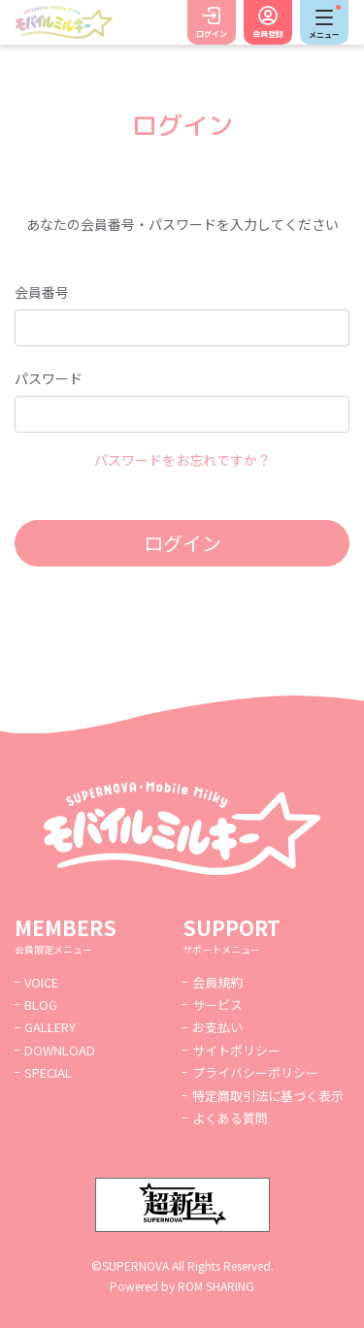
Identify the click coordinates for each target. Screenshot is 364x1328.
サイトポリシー (236, 1050)
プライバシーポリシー (255, 1072)
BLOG (40, 1004)
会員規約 (217, 982)
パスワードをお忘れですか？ (182, 460)
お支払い (217, 1027)
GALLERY (50, 1027)
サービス (217, 1004)
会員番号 (42, 292)
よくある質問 (230, 1118)
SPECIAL (48, 1072)
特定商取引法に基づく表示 (268, 1095)
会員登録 (267, 33)
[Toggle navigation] (324, 22)
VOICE (41, 982)
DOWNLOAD (59, 1050)
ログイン (211, 33)
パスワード (49, 378)
